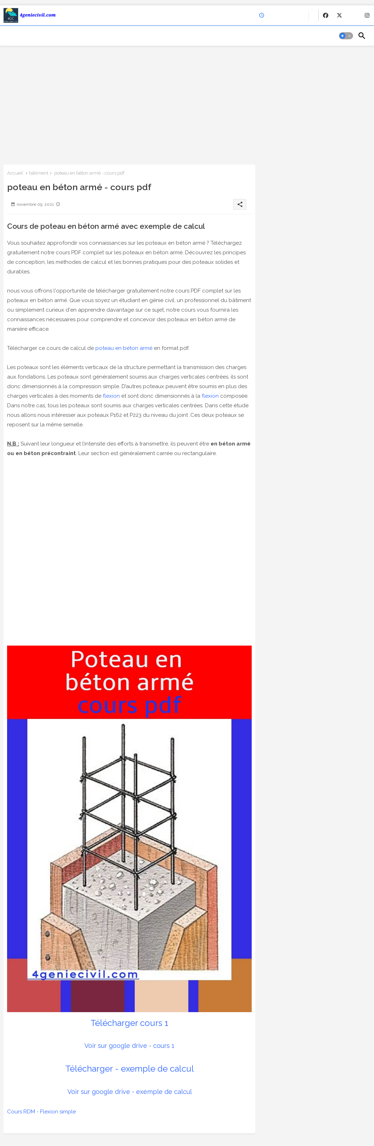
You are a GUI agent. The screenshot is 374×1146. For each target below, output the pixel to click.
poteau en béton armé (123, 348)
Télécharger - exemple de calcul (129, 1068)
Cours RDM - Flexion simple (41, 1111)
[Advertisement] (187, 104)
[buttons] (325, 15)
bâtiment (38, 173)
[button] (346, 35)
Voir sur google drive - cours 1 (129, 1045)
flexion (111, 396)
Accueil (15, 173)
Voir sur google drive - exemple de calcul (129, 1091)
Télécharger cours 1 (129, 1023)
